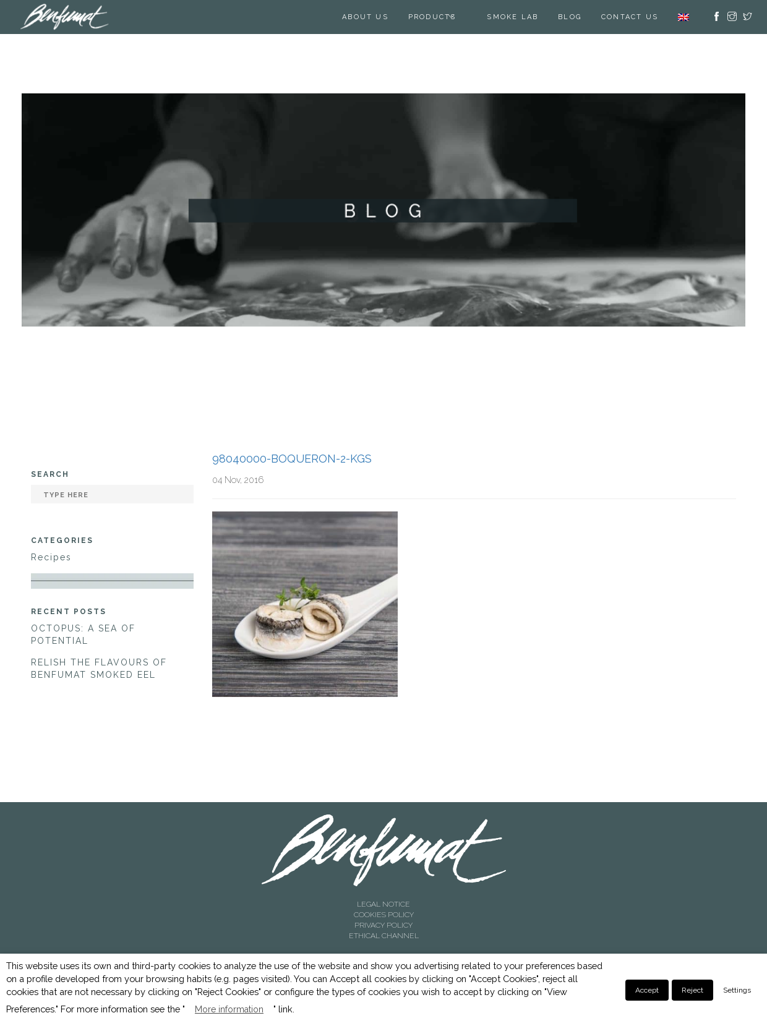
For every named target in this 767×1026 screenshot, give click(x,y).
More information (229, 1009)
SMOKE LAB (512, 17)
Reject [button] (692, 990)
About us (365, 17)
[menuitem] (683, 17)
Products (432, 17)
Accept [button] (647, 990)
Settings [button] (737, 990)
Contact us (629, 17)
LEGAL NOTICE (383, 904)
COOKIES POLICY (384, 914)
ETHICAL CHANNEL (384, 935)
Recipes (51, 557)
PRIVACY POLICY (383, 925)
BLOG (569, 17)
